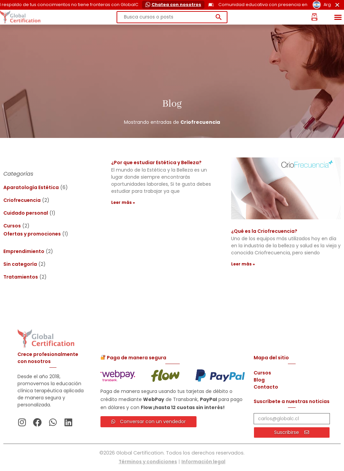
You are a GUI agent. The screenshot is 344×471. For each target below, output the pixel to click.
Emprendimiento (23, 251)
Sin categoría (20, 264)
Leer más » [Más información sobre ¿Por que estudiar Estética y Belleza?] (123, 202)
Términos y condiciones (148, 461)
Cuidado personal (25, 213)
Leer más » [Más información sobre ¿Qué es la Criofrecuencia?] (243, 264)
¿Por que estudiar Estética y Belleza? (156, 162)
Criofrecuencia (22, 200)
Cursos (12, 225)
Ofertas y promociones (32, 233)
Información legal (203, 461)
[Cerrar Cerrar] (337, 5)
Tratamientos (20, 277)
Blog (259, 379)
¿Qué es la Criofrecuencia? (264, 231)
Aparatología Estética (31, 187)
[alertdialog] (172, 5)
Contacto (266, 387)
